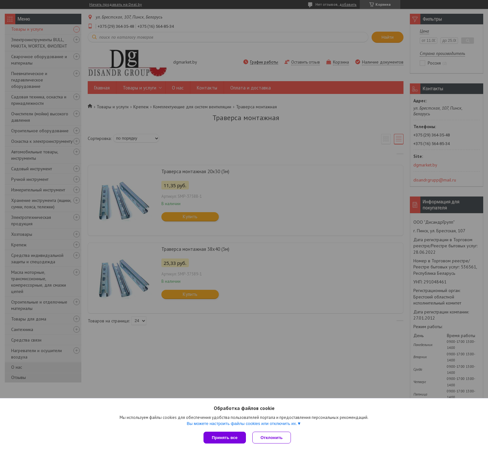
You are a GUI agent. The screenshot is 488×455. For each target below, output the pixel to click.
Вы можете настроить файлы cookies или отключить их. (242, 423)
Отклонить (272, 437)
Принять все (225, 437)
